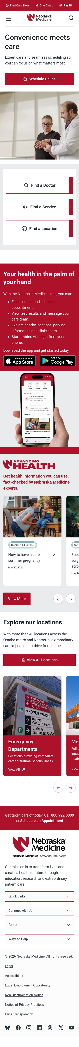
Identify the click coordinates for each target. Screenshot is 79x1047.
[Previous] (58, 599)
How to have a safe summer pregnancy (24, 558)
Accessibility (14, 976)
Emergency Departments (22, 745)
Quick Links (39, 896)
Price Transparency (19, 1014)
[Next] (71, 599)
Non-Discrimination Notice (24, 995)
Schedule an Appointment (41, 820)
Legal (9, 966)
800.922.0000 (62, 815)
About (39, 925)
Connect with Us (39, 910)
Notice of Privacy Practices (24, 1005)
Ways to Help (39, 939)
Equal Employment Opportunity (27, 985)
